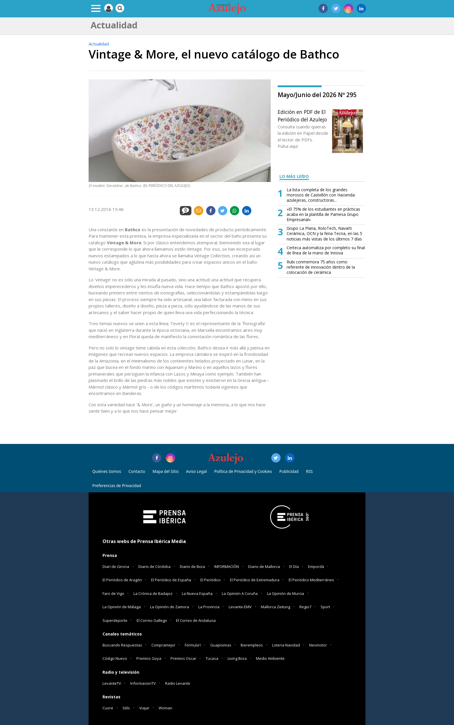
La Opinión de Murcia (285, 593)
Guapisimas (220, 645)
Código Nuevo (114, 658)
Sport (325, 606)
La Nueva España (197, 593)
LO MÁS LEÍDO (294, 176)
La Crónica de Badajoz (153, 593)
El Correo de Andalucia (196, 620)
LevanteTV (111, 683)
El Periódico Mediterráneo (311, 579)
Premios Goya (148, 658)
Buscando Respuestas (122, 645)
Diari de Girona (115, 566)
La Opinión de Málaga (121, 606)
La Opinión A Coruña (240, 593)
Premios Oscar (183, 658)
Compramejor (163, 645)
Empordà (316, 566)
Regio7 (305, 606)
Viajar (144, 708)
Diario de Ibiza (192, 566)
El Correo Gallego (152, 620)
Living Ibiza (237, 658)
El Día (294, 566)
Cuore (107, 708)
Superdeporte (114, 620)
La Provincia (208, 606)
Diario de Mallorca (264, 566)
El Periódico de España (171, 579)
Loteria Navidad (286, 645)
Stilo (126, 708)
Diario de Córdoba (154, 566)
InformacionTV (143, 683)
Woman (165, 708)
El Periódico (210, 579)
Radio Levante (177, 683)
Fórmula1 (193, 645)
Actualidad (99, 44)
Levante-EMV (240, 606)
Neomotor (318, 645)
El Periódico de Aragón (122, 579)
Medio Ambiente (270, 658)
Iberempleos (252, 645)
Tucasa (212, 658)
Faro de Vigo (113, 593)
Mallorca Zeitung (275, 606)
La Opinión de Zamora (169, 606)
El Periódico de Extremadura (254, 579)
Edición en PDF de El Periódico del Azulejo (302, 115)
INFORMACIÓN (226, 566)
